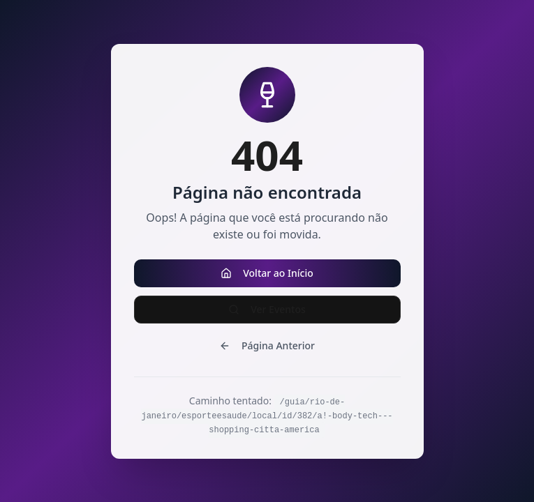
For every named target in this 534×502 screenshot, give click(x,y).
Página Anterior (267, 345)
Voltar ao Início (267, 273)
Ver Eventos (267, 309)
